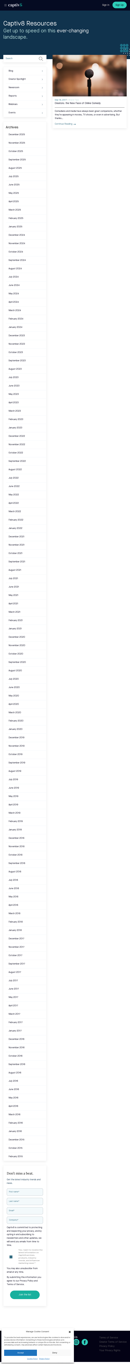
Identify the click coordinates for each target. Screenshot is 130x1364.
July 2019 (13, 780)
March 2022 (15, 512)
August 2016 (15, 1073)
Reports (13, 96)
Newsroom (14, 88)
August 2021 (15, 570)
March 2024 (15, 310)
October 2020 (16, 654)
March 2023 (15, 411)
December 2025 (17, 135)
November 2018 (17, 847)
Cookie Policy (32, 1359)
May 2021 (13, 595)
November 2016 (17, 1048)
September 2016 (17, 1064)
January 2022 (15, 528)
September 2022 (17, 461)
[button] (69, 1332)
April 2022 (14, 503)
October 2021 (15, 553)
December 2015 (16, 1140)
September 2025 (17, 160)
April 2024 (14, 302)
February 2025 (16, 218)
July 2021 (13, 578)
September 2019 (17, 763)
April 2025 (14, 202)
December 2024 (17, 235)
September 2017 (17, 964)
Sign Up (120, 5)
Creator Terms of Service (113, 1342)
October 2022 (16, 453)
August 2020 (15, 671)
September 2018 (17, 863)
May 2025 (14, 193)
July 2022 (14, 478)
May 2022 (14, 495)
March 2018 (14, 913)
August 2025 (15, 168)
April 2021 (13, 604)
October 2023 (16, 352)
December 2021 (16, 537)
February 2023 (16, 419)
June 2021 (14, 587)
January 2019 (15, 830)
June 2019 (14, 788)
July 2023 (13, 377)
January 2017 (15, 1031)
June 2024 (14, 285)
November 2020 (17, 645)
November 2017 (16, 947)
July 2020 (14, 679)
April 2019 (13, 805)
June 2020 (14, 687)
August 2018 (15, 872)
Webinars (13, 104)
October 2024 (16, 252)
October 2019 (15, 754)
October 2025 (16, 151)
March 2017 (14, 1014)
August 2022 (15, 470)
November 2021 (17, 545)
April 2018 (13, 905)
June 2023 (14, 386)
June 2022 (14, 486)
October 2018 (15, 855)
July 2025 (14, 176)
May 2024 (14, 294)
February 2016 (16, 1123)
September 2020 (17, 662)
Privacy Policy (44, 1359)
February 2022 (16, 520)
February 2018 (16, 922)
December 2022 (17, 436)
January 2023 (15, 428)
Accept (20, 1352)
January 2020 (15, 729)
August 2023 (15, 369)
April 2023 (14, 403)
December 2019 (16, 738)
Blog (11, 71)
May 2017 (13, 997)
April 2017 (13, 1006)
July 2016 (13, 1081)
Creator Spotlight (17, 79)
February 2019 (16, 821)
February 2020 (16, 721)
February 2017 (16, 1022)
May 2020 (14, 696)
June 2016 (14, 1089)
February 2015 (16, 1157)
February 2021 (16, 620)
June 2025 (14, 185)
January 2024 (15, 327)
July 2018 (13, 880)
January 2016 (15, 1131)
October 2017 (15, 955)
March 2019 (14, 813)
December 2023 (17, 336)
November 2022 (17, 445)
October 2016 (15, 1056)
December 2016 (16, 1039)
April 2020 (14, 704)
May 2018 (13, 897)
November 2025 (17, 143)
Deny (54, 1352)
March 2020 (15, 713)
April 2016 (13, 1106)
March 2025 (15, 210)
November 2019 (17, 746)
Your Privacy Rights (109, 1350)
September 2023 (17, 361)
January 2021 (15, 629)
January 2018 (15, 930)
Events (12, 113)
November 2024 (17, 243)
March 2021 (14, 612)
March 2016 (14, 1115)
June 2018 (14, 888)
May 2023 (14, 394)
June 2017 (14, 989)
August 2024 (15, 269)
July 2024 (14, 277)
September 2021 (17, 562)
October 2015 (15, 1148)
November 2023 (17, 344)
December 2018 (16, 838)
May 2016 (13, 1098)
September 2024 (17, 260)
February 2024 (16, 319)
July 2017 (13, 981)
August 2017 (15, 972)
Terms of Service (108, 1337)
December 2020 (17, 637)
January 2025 (15, 227)
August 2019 (15, 771)
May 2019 (13, 796)
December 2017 (16, 939)
